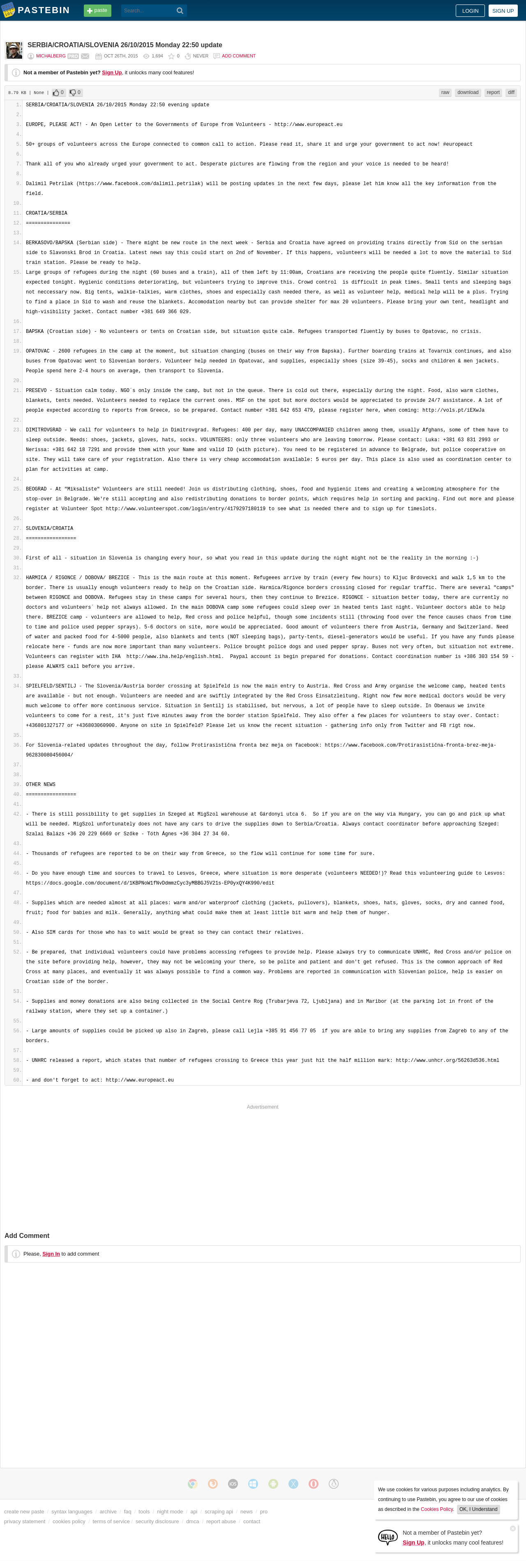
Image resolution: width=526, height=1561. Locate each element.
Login (470, 11)
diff (511, 92)
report (493, 92)
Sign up (503, 11)
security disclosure (157, 1521)
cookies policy (69, 1521)
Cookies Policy (437, 1509)
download (467, 92)
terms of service (111, 1521)
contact (251, 1521)
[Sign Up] (388, 1536)
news (246, 1511)
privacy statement (24, 1521)
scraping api (219, 1511)
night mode (170, 1511)
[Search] (180, 11)
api (193, 1511)
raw (445, 92)
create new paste (24, 1511)
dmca (192, 1521)
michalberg (51, 55)
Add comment (239, 55)
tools (144, 1511)
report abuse (221, 1521)
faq (128, 1511)
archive (108, 1511)
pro (264, 1511)
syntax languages (71, 1511)
